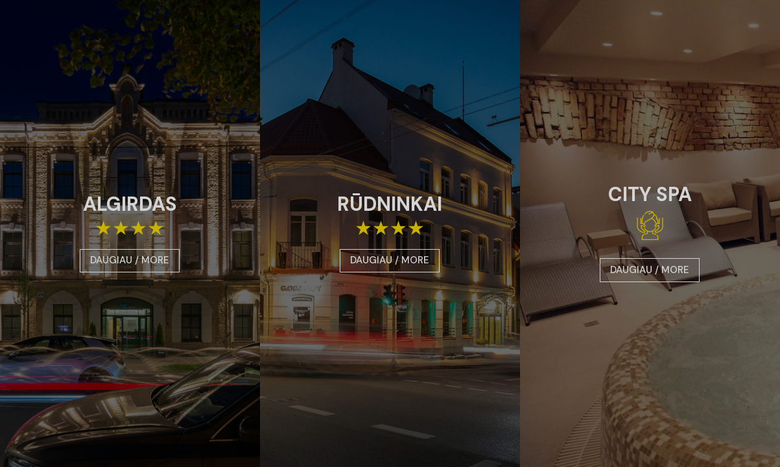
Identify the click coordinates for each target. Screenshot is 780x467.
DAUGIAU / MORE (129, 260)
